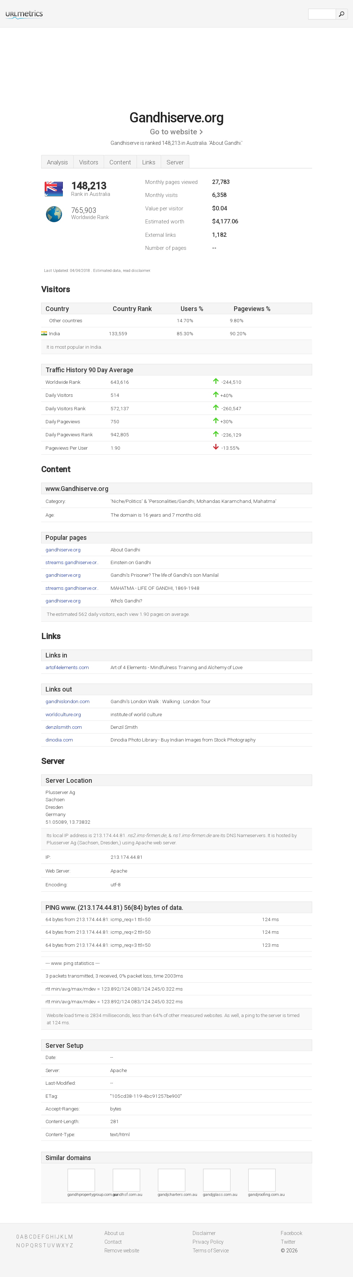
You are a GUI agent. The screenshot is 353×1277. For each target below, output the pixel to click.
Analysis (57, 162)
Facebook (291, 1233)
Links (148, 162)
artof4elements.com (67, 667)
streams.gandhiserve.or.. (72, 562)
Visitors (88, 162)
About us (114, 1233)
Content (120, 162)
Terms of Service (211, 1250)
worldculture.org (63, 714)
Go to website (173, 131)
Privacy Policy (208, 1242)
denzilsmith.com (64, 727)
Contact (113, 1242)
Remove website (121, 1250)
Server (175, 162)
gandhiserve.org (63, 550)
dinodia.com (59, 740)
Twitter (288, 1242)
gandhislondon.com (68, 701)
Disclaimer (204, 1233)
